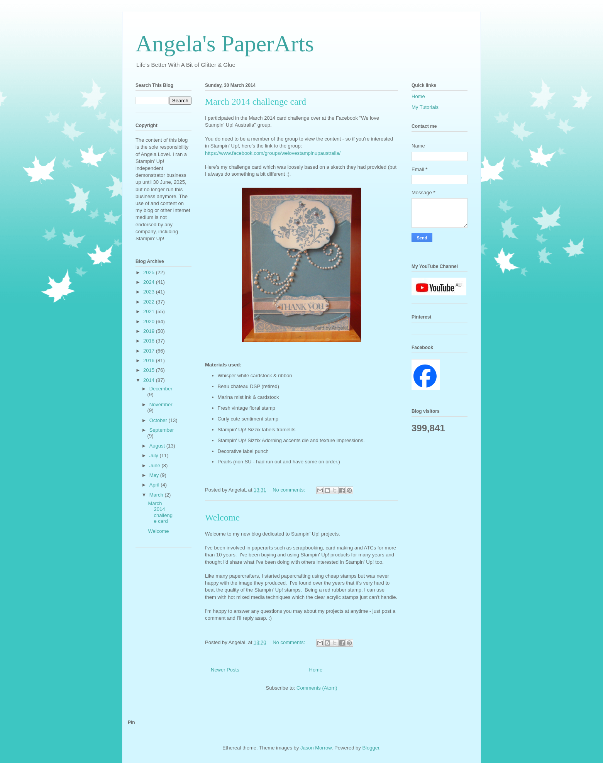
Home (316, 670)
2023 (149, 292)
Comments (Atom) (316, 688)
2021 (149, 311)
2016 (149, 360)
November (161, 404)
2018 (149, 341)
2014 (149, 380)
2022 (149, 302)
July (154, 455)
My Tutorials (425, 107)
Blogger (370, 748)
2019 (149, 331)
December (161, 389)
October (159, 420)
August (157, 446)
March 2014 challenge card (255, 102)
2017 (149, 351)
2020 (149, 321)
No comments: (289, 490)
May (154, 475)
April (155, 485)
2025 (149, 272)
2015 (149, 370)
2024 (149, 282)
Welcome (222, 517)
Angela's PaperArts (225, 43)
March (157, 495)
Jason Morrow (316, 748)
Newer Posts (225, 670)
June (155, 465)
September (161, 430)
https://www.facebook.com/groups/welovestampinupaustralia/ (272, 153)
